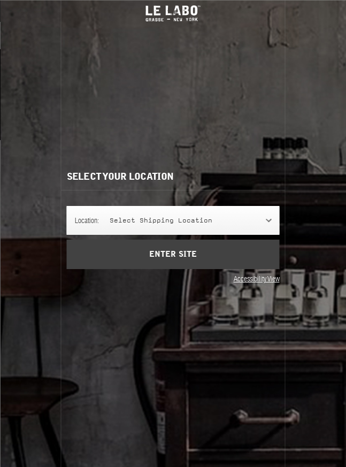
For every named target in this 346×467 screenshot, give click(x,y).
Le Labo (173, 13)
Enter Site (172, 262)
